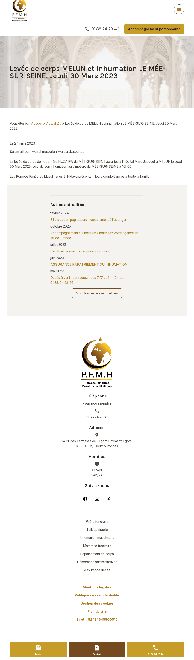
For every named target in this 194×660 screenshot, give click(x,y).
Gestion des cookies (97, 603)
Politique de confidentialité (97, 595)
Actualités (53, 123)
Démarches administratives (97, 562)
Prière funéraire (97, 521)
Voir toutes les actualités (97, 293)
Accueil (36, 123)
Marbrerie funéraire (97, 546)
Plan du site (97, 611)
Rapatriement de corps (97, 554)
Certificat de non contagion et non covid (80, 251)
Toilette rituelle (97, 530)
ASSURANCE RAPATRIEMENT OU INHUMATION (88, 264)
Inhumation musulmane (97, 538)
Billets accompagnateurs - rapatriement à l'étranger (88, 220)
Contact (97, 654)
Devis (38, 654)
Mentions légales (97, 587)
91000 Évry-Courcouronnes (97, 443)
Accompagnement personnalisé (154, 29)
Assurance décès (97, 570)
